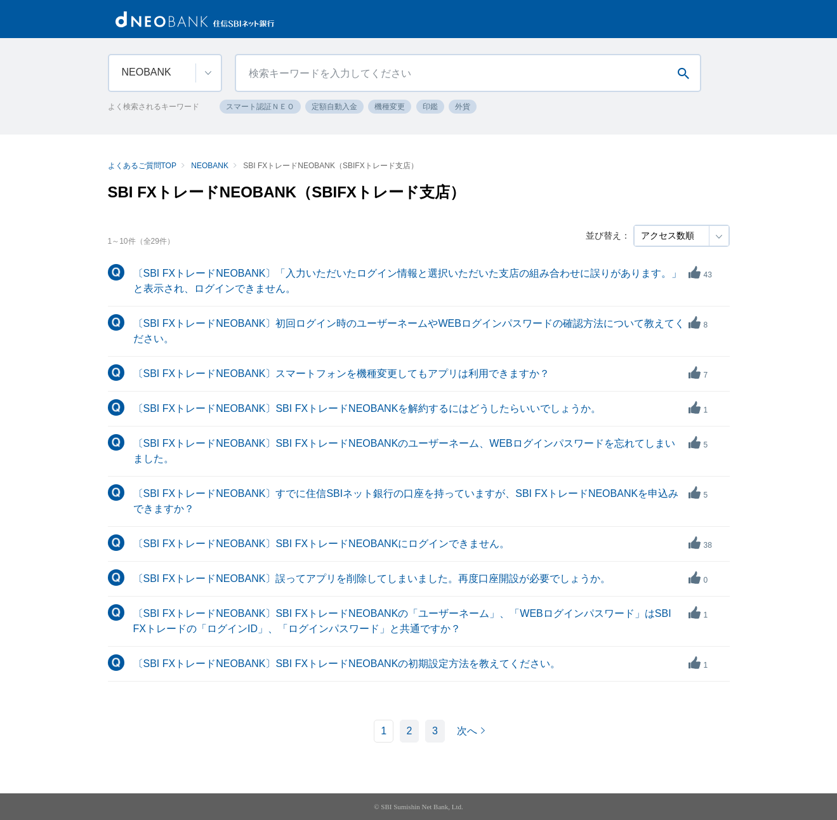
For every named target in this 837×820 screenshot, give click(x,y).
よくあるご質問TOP (142, 165)
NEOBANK (209, 165)
